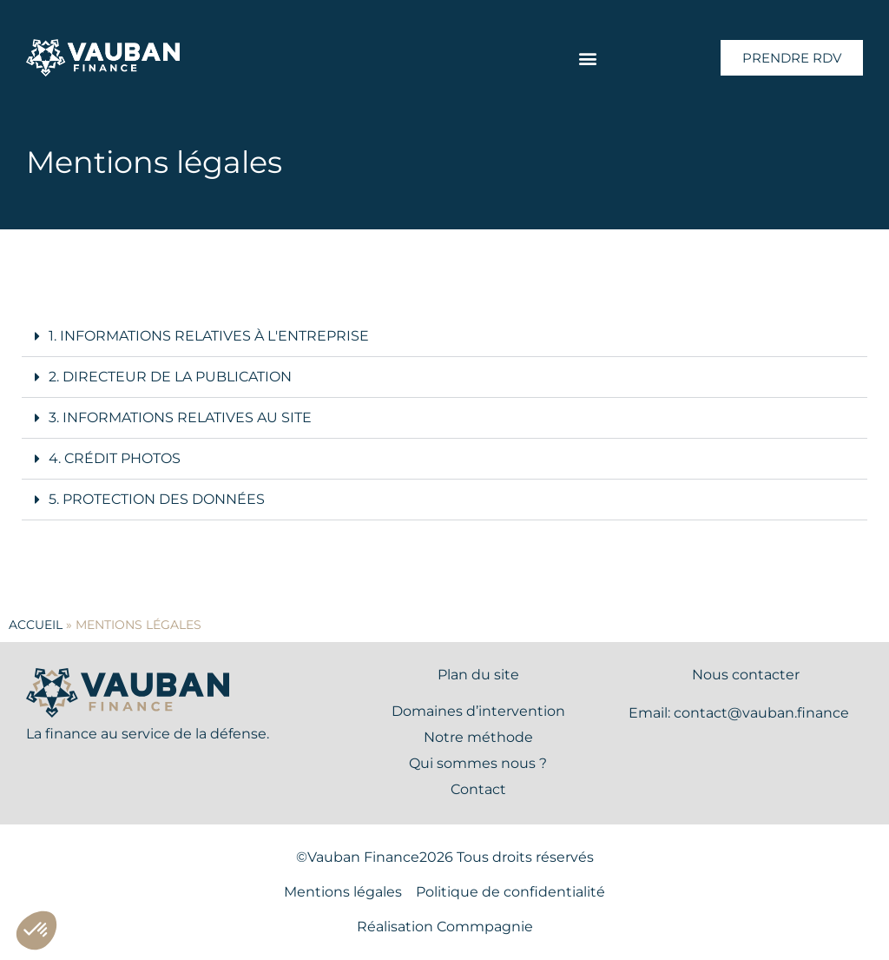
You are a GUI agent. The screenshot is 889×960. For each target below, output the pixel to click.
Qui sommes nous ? (478, 763)
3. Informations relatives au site (180, 417)
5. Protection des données (157, 499)
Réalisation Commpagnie (445, 926)
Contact (478, 789)
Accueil (36, 625)
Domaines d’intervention (478, 711)
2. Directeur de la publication (170, 376)
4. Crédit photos (115, 458)
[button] (588, 57)
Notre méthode (478, 737)
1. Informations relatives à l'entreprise (209, 336)
